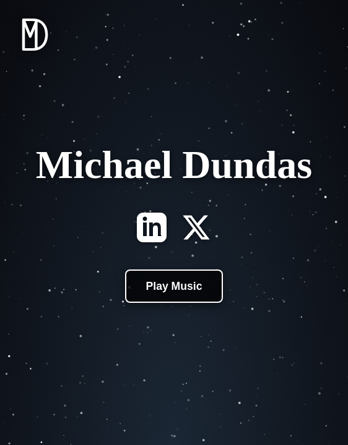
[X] (196, 229)
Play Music (174, 286)
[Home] (34, 53)
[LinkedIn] (152, 229)
